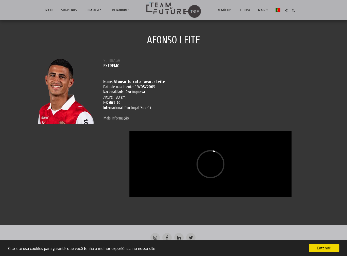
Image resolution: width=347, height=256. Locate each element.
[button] (283, 10)
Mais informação (116, 118)
